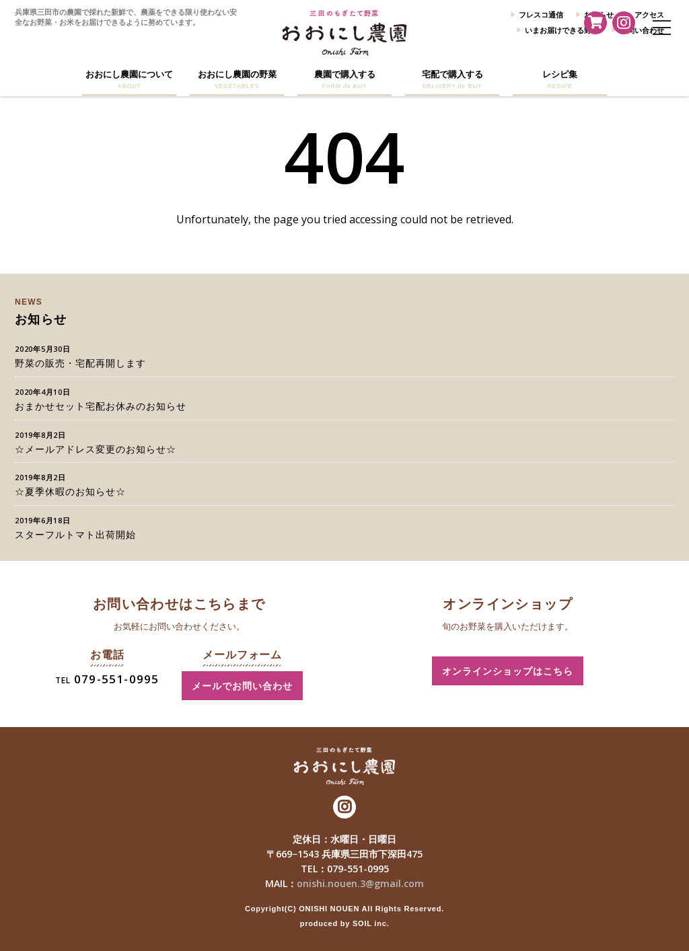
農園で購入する (344, 79)
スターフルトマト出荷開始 (75, 534)
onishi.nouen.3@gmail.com (360, 883)
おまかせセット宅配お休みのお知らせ (100, 406)
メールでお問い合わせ (242, 685)
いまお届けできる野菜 (562, 30)
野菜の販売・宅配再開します (80, 362)
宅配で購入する (452, 79)
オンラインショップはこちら (507, 670)
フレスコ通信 (541, 14)
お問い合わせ (642, 30)
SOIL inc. (371, 923)
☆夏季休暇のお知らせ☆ (70, 491)
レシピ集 (560, 79)
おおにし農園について (129, 79)
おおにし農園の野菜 (237, 79)
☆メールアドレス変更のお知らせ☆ (95, 449)
